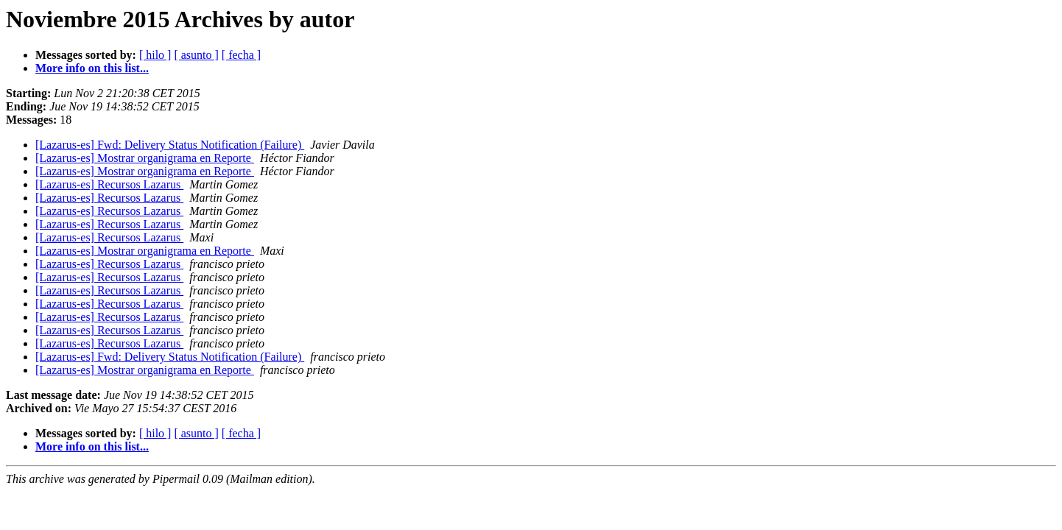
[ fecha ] (241, 55)
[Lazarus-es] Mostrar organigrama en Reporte (144, 158)
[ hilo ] (155, 55)
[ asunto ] (196, 55)
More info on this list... (92, 68)
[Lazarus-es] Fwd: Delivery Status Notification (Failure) (169, 144)
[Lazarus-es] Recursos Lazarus (109, 184)
